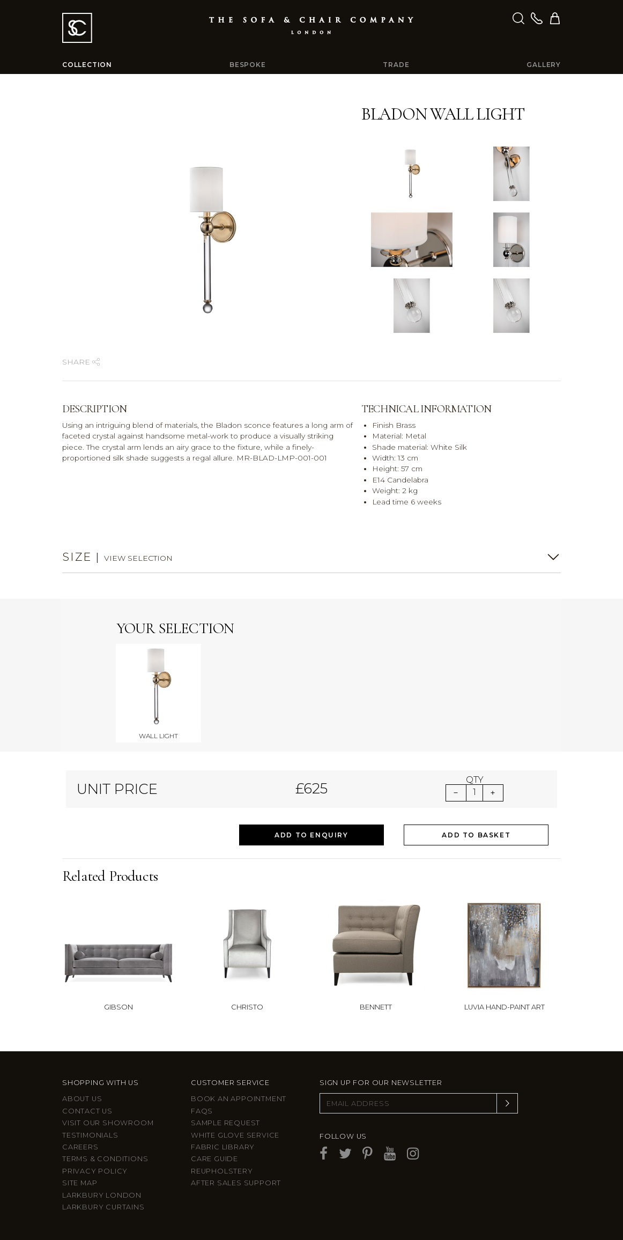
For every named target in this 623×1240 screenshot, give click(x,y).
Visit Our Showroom (107, 1123)
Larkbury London (102, 1195)
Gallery (543, 65)
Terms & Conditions (105, 1159)
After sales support (236, 1183)
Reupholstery (222, 1171)
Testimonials (90, 1135)
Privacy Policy (95, 1171)
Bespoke (247, 65)
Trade (396, 65)
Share (81, 362)
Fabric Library (223, 1147)
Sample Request (225, 1123)
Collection (87, 65)
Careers (80, 1147)
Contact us (87, 1111)
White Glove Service (235, 1135)
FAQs (202, 1111)
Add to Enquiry (311, 835)
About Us (82, 1099)
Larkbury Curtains (103, 1207)
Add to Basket (476, 835)
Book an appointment (238, 1099)
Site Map (79, 1183)
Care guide (214, 1159)
